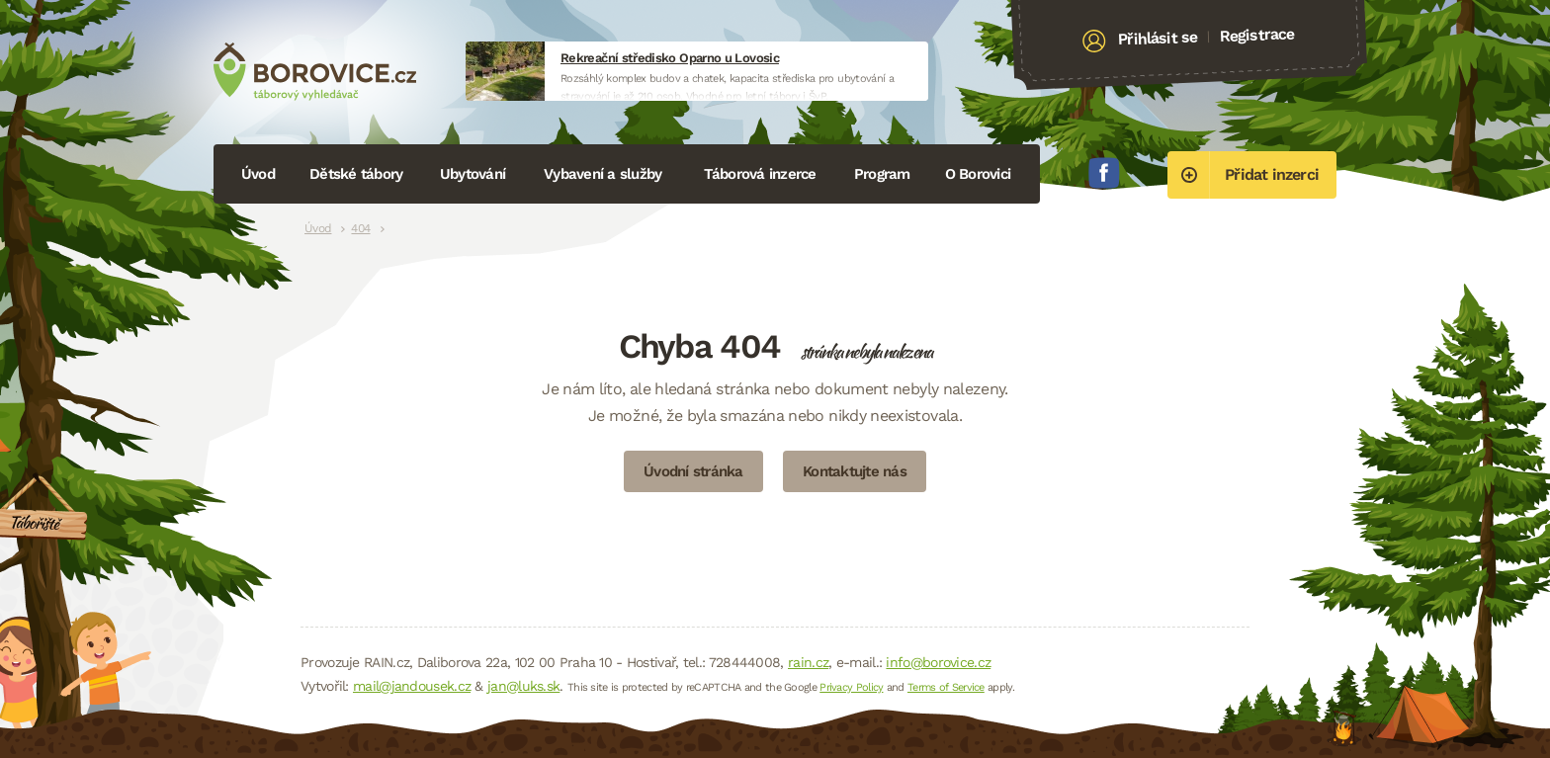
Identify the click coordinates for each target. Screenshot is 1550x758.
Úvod (258, 174)
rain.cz (808, 662)
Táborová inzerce (760, 174)
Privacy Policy (851, 687)
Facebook (1104, 173)
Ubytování (472, 174)
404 (360, 228)
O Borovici (978, 174)
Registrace (1257, 34)
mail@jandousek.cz (412, 686)
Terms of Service (946, 687)
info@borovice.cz (938, 662)
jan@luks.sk (523, 686)
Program (882, 174)
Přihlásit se (1158, 38)
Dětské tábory (355, 174)
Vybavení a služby (602, 174)
